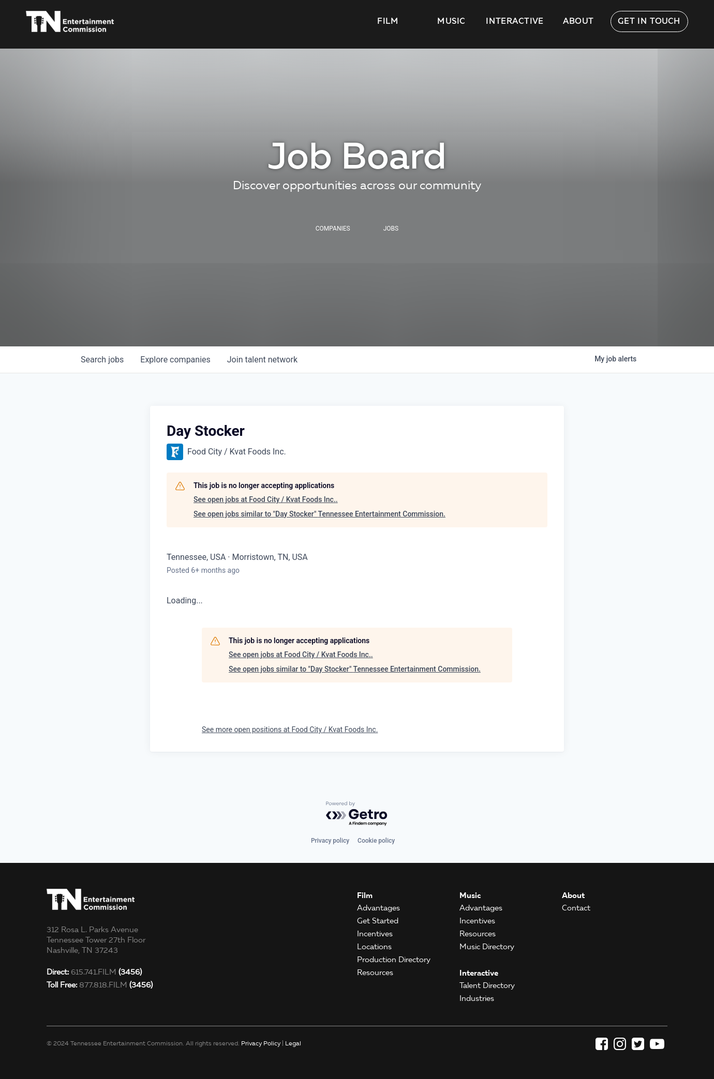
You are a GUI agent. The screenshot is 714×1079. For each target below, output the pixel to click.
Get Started (377, 920)
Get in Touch (649, 21)
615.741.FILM (94, 972)
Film (387, 21)
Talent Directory (487, 985)
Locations (374, 946)
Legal (293, 1043)
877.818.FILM (100, 985)
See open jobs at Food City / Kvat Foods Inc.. (266, 499)
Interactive (514, 21)
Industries (476, 998)
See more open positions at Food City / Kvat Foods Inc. (290, 729)
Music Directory (486, 946)
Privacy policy (330, 840)
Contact (576, 908)
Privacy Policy (260, 1043)
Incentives (375, 933)
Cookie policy (376, 840)
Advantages (378, 908)
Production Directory (393, 959)
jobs (102, 359)
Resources (375, 972)
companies (175, 359)
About (578, 21)
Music (451, 21)
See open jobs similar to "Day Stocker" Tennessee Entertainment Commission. (319, 514)
